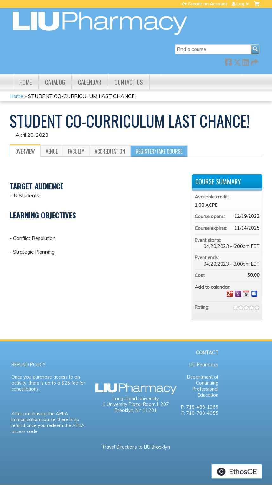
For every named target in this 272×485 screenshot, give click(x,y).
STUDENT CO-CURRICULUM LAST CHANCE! (82, 96)
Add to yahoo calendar (238, 294)
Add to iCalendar (246, 293)
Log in (242, 4)
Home (25, 81)
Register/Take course (159, 151)
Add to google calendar (230, 294)
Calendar (89, 81)
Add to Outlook (254, 294)
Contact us (128, 81)
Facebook (228, 61)
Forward (254, 61)
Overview (25, 151)
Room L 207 (156, 404)
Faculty (76, 151)
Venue (52, 151)
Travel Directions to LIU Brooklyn (136, 447)
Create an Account (207, 4)
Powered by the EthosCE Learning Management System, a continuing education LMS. (236, 471)
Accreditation (110, 151)
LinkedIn (245, 61)
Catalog (55, 81)
